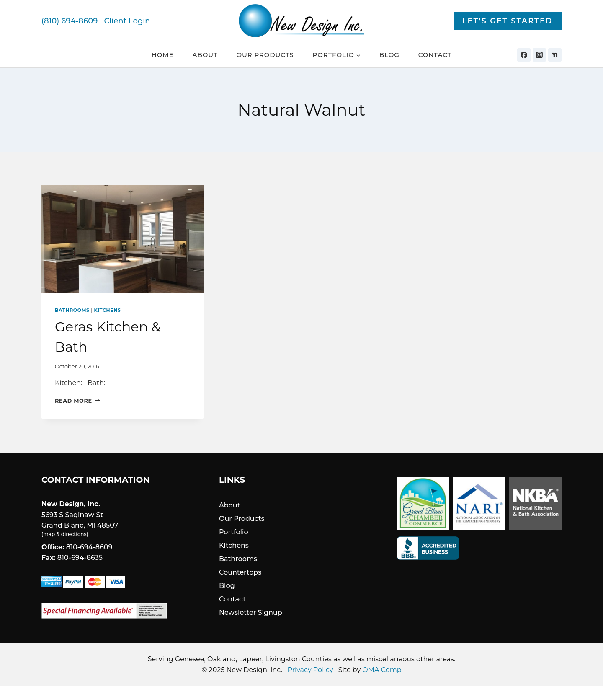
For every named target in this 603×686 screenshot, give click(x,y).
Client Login (127, 21)
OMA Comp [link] (381, 670)
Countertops (240, 572)
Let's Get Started (507, 20)
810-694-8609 (89, 547)
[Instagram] (539, 55)
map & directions (64, 534)
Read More (77, 401)
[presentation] (122, 239)
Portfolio (233, 532)
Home (163, 55)
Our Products (265, 55)
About (205, 55)
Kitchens (107, 310)
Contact (435, 55)
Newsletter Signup (250, 612)
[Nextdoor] (555, 55)
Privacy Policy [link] (310, 670)
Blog (389, 55)
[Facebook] (524, 55)
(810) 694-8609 (69, 21)
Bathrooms (72, 310)
